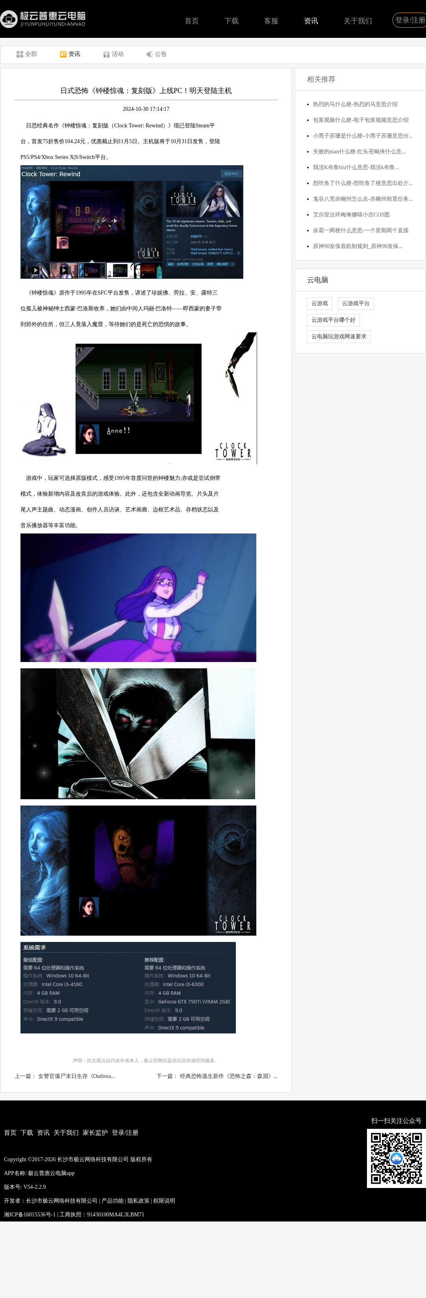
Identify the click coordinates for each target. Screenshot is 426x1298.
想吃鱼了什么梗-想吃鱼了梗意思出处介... (363, 183)
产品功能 (113, 1201)
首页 (192, 21)
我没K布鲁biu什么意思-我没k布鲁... (356, 167)
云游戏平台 (356, 303)
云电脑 (317, 280)
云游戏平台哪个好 (333, 320)
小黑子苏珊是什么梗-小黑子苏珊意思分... (363, 136)
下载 (231, 21)
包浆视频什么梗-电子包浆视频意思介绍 (361, 120)
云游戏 (319, 303)
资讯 (311, 21)
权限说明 (164, 1201)
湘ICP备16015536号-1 (30, 1215)
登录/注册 (125, 1132)
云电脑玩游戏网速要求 (339, 336)
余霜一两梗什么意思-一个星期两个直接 (361, 230)
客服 (271, 21)
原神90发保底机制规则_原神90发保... (358, 246)
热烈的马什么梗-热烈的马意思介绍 (355, 104)
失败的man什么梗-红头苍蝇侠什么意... (359, 152)
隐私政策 (139, 1201)
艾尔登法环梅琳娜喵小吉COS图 (351, 215)
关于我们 (358, 21)
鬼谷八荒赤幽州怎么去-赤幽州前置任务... (363, 199)
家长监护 (95, 1132)
